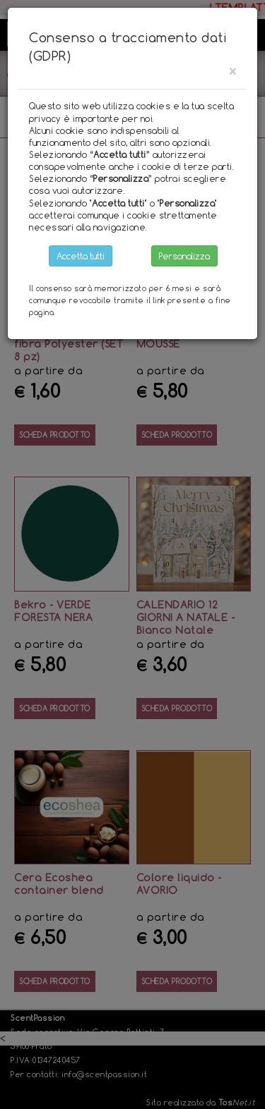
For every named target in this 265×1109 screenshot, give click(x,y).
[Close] (232, 70)
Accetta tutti (81, 256)
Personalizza (184, 256)
